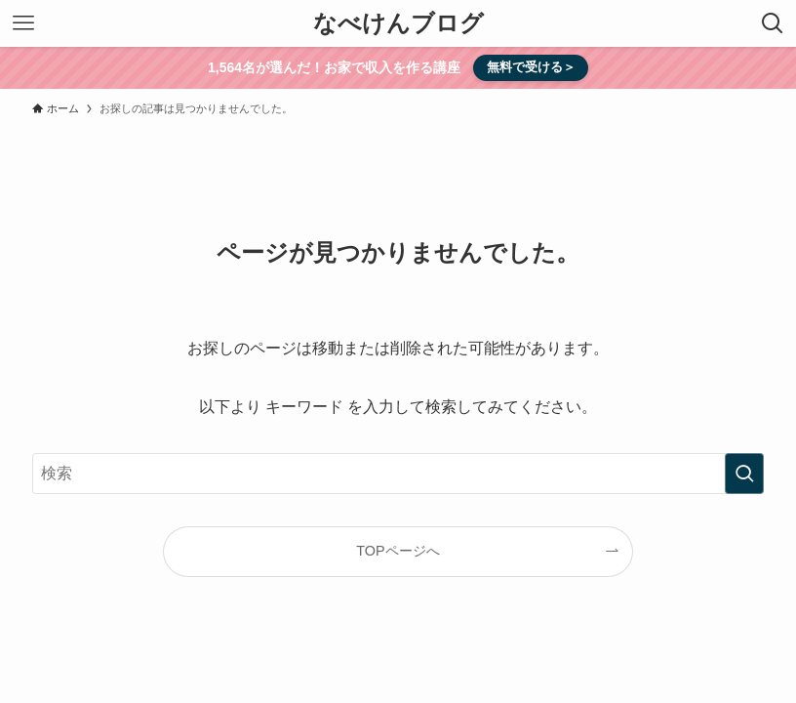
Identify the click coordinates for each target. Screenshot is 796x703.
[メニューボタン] (23, 23)
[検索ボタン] (772, 23)
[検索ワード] (398, 473)
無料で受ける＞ (531, 67)
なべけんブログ (398, 23)
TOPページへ (397, 550)
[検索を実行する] (744, 473)
